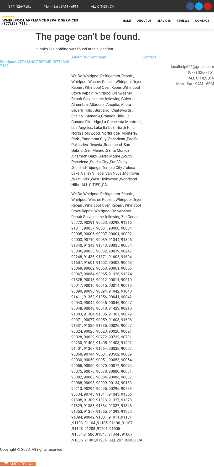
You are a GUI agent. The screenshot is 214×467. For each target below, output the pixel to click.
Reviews (183, 21)
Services (164, 21)
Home (127, 21)
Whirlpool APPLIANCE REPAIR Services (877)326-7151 (40, 22)
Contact (202, 21)
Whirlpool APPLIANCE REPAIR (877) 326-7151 (35, 64)
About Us (144, 21)
